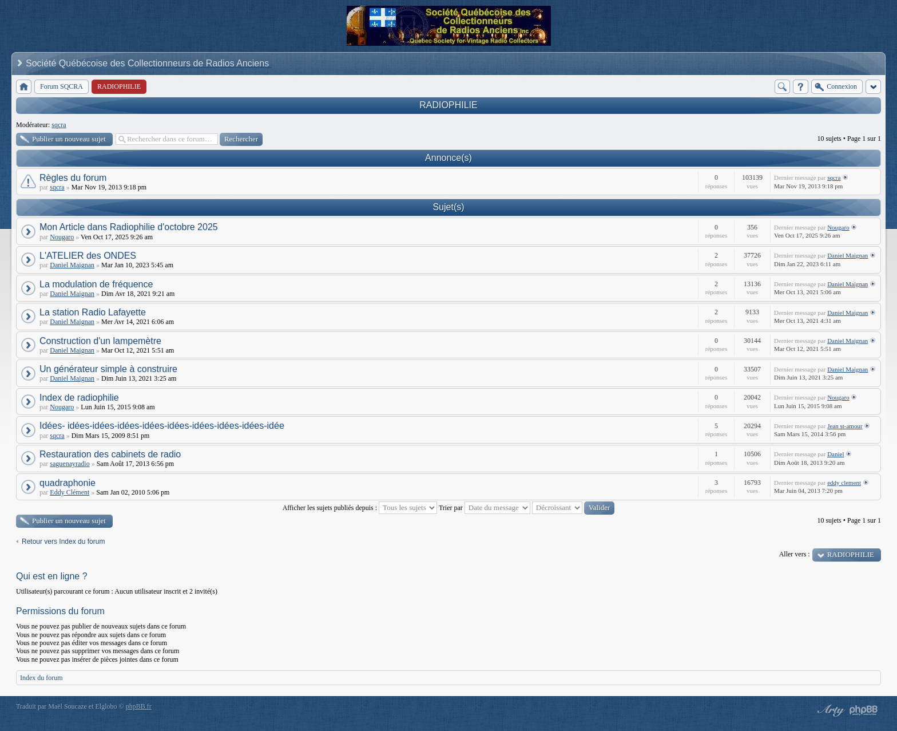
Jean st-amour (844, 425)
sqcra (58, 125)
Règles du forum (72, 178)
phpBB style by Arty (829, 710)
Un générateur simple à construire (108, 369)
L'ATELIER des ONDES (87, 255)
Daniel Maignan (72, 265)
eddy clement (844, 482)
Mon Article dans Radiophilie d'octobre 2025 (128, 227)
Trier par (484, 508)
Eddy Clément (69, 492)
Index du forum (41, 678)
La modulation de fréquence (96, 284)
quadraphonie (67, 483)
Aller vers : (794, 554)
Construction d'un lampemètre (100, 341)
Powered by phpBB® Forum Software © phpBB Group (864, 710)
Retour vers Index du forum (63, 541)
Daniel (835, 454)
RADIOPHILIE (448, 105)
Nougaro (62, 237)
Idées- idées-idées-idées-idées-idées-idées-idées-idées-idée (161, 425)
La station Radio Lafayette (92, 312)
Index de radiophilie (79, 397)
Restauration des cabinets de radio (110, 454)
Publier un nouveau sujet (69, 139)
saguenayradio (69, 464)
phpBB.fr (139, 706)
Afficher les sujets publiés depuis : (360, 508)
